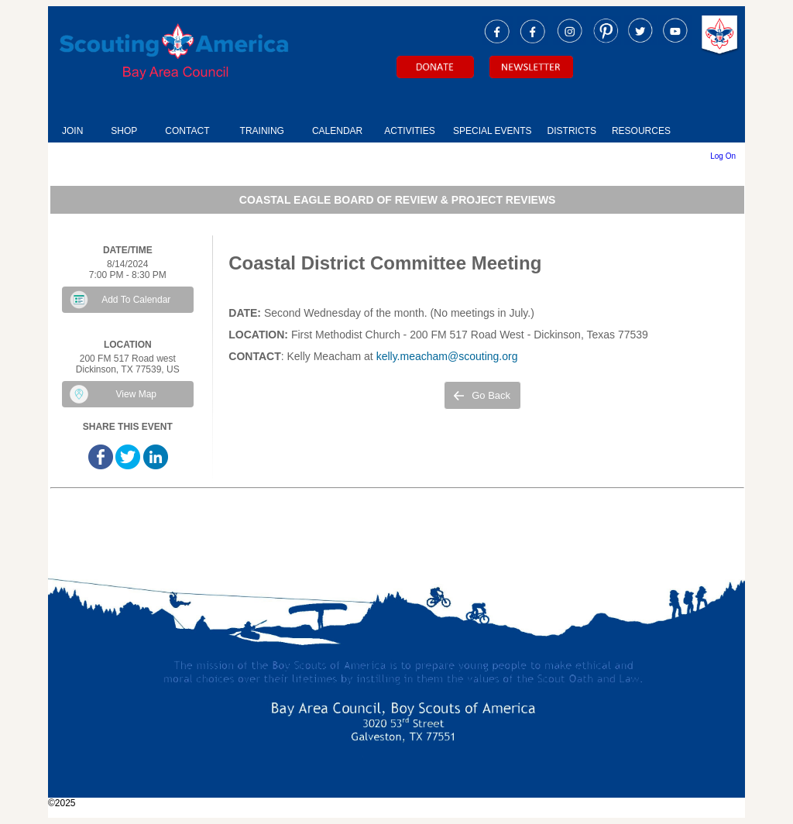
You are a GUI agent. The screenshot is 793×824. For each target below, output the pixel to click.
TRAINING (262, 130)
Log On (723, 156)
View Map (136, 394)
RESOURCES (641, 130)
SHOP (124, 130)
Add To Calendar (135, 299)
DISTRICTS (572, 130)
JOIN (72, 130)
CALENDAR (337, 130)
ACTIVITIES (409, 130)
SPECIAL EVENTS (492, 130)
